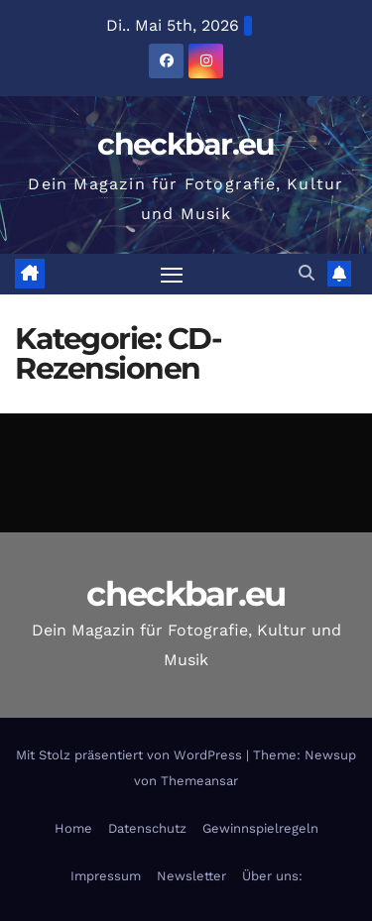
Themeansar (199, 780)
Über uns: (272, 875)
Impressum (105, 875)
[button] (306, 273)
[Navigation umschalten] (171, 274)
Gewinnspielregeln (260, 828)
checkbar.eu (185, 144)
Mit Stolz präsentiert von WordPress (131, 755)
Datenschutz (147, 828)
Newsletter (191, 875)
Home (73, 828)
